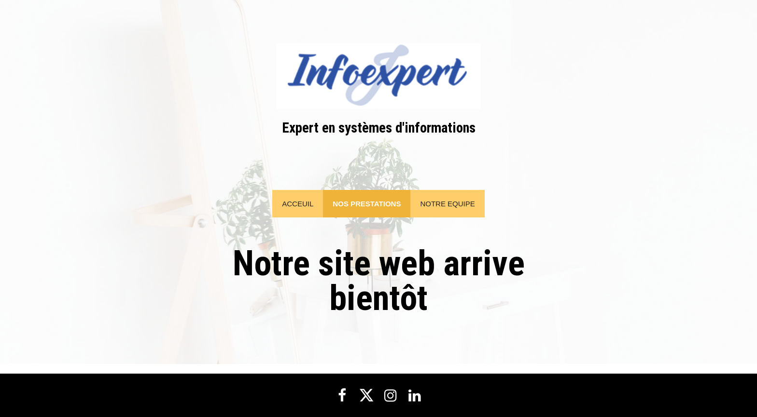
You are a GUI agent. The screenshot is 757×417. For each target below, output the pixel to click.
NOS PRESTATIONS (367, 204)
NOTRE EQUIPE (447, 204)
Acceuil (297, 204)
